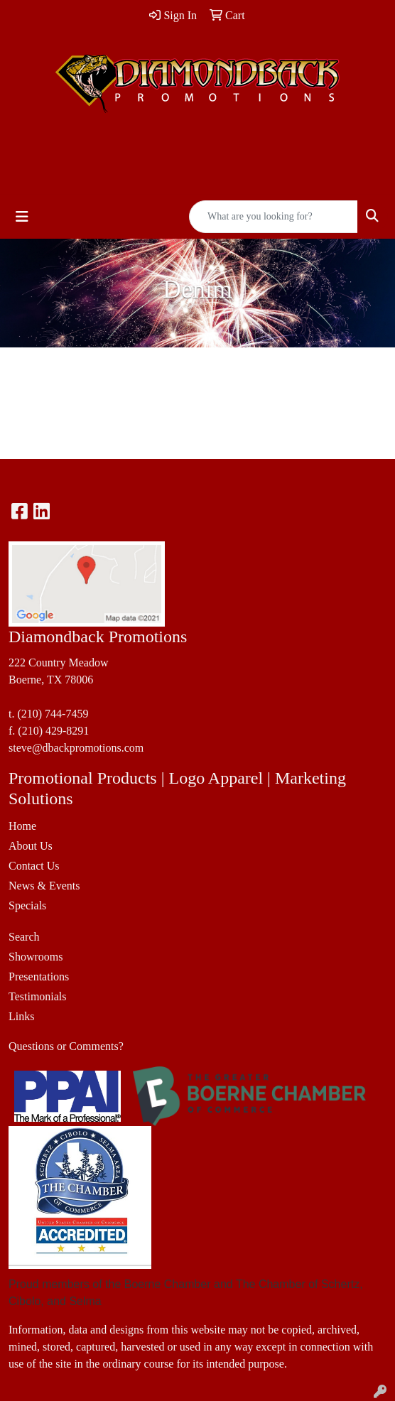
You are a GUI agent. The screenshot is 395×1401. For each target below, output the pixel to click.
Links (21, 1016)
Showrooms (36, 957)
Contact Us (34, 866)
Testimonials (38, 996)
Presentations (39, 976)
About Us (31, 846)
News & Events (44, 886)
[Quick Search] (273, 216)
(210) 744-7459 (52, 714)
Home (22, 826)
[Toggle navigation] (22, 217)
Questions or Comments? (66, 1046)
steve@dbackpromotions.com (76, 748)
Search (24, 937)
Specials (27, 905)
